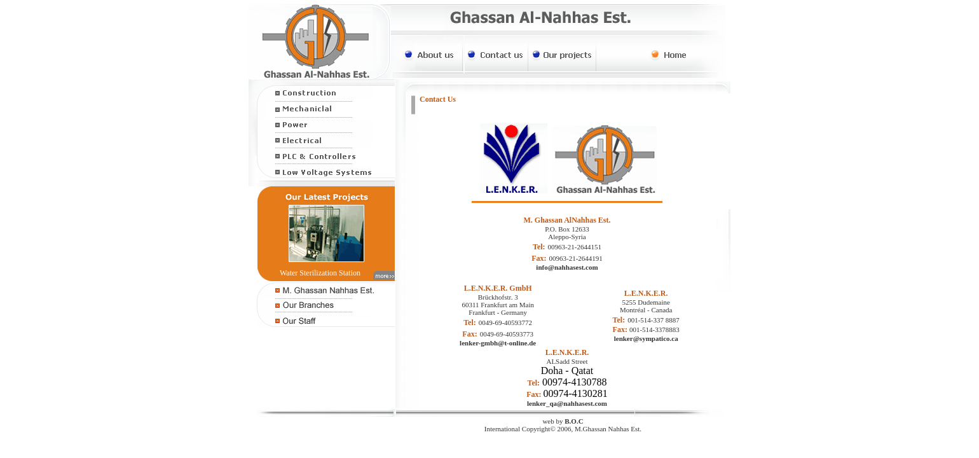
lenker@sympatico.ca (646, 338)
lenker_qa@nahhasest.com (567, 403)
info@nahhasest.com (567, 267)
